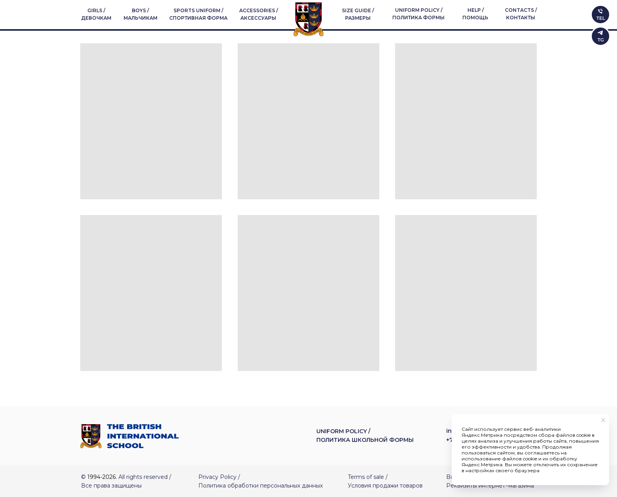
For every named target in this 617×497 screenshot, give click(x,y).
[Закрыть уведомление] (603, 420)
